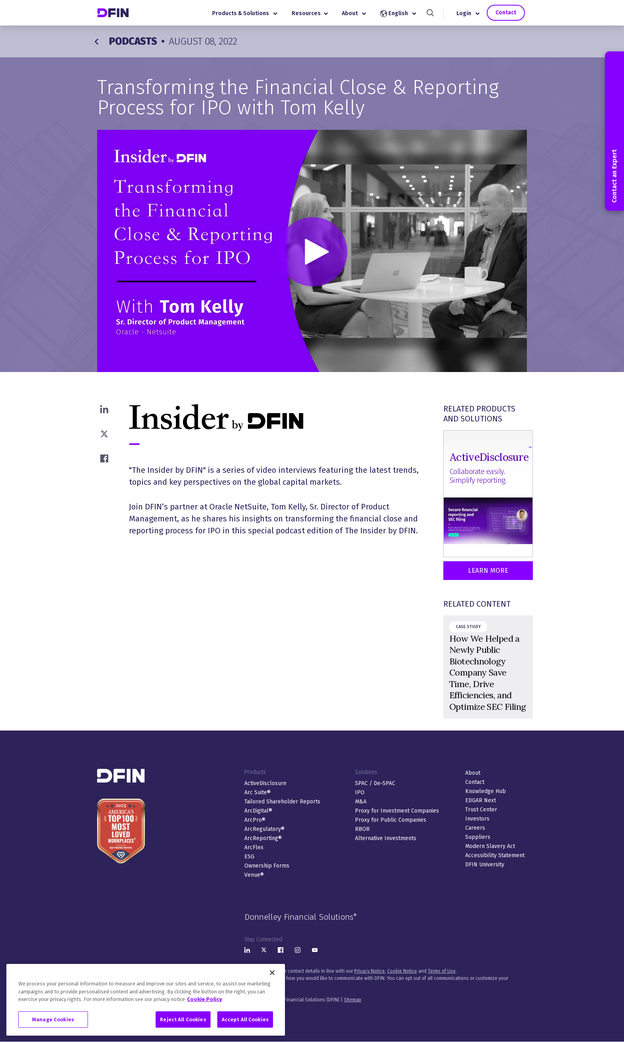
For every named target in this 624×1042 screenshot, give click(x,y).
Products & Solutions (244, 13)
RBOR (362, 829)
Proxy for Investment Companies (397, 810)
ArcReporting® (263, 838)
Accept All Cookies (245, 1024)
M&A (361, 801)
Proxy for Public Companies (390, 820)
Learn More (488, 570)
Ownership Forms (266, 865)
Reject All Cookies (183, 1024)
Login (468, 13)
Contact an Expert (614, 131)
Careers (475, 828)
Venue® (254, 875)
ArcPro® (254, 820)
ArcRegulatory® (264, 829)
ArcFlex (253, 847)
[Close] (272, 978)
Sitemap (352, 1000)
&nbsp (488, 667)
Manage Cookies (53, 1024)
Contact (505, 12)
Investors (477, 818)
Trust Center (481, 809)
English (398, 13)
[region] (145, 1005)
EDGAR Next (480, 800)
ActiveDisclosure (265, 783)
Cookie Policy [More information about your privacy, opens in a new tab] (204, 1004)
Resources (310, 13)
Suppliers (477, 837)
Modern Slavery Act (490, 846)
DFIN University (484, 864)
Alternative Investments (385, 838)
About (354, 13)
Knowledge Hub (485, 791)
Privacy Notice (369, 971)
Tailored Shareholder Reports (282, 801)
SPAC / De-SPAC (375, 783)
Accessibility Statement (495, 855)
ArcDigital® (258, 810)
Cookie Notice (402, 971)
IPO (360, 792)
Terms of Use (442, 971)
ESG (249, 856)
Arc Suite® (257, 792)
